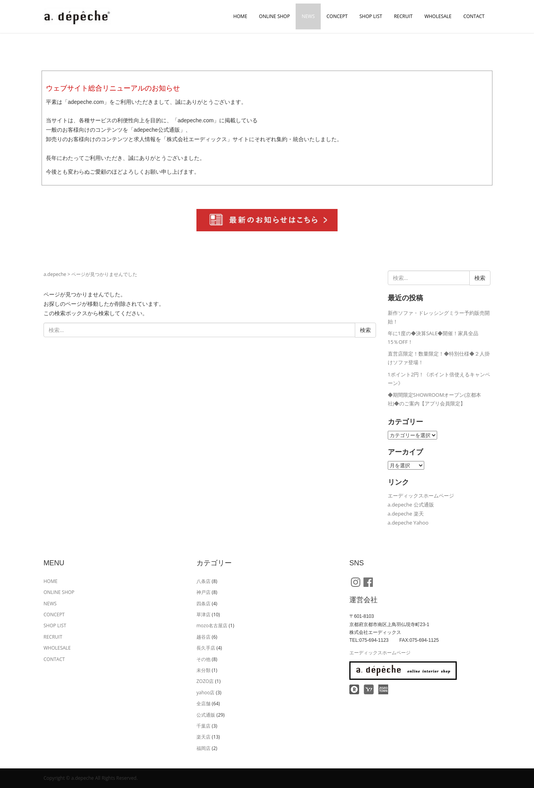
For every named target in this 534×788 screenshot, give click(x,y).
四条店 (203, 603)
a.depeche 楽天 (406, 513)
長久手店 (205, 648)
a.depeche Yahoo (408, 522)
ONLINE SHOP (274, 16)
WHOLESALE (437, 16)
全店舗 (203, 703)
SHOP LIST (371, 16)
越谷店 (203, 637)
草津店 (203, 614)
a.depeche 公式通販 (411, 504)
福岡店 (203, 748)
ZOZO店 (205, 681)
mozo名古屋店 (211, 625)
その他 (203, 659)
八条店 (203, 581)
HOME (240, 16)
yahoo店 (205, 692)
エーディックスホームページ (421, 495)
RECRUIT (403, 16)
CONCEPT (337, 16)
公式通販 (205, 715)
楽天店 (203, 737)
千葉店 (203, 726)
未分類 (203, 670)
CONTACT (474, 16)
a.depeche (55, 274)
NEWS (308, 16)
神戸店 (203, 592)
